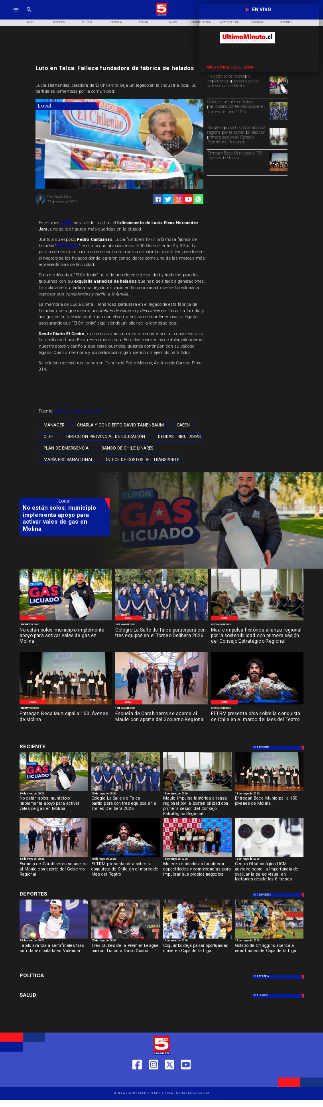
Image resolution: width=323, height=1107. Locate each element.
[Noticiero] (59, 23)
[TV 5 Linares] (29, 15)
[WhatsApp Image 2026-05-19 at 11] (279, 119)
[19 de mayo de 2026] (66, 624)
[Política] (87, 23)
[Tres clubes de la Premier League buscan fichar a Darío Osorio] (125, 952)
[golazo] (269, 938)
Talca (67, 222)
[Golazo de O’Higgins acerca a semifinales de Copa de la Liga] (269, 952)
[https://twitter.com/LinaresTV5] (169, 1080)
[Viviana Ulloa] (40, 204)
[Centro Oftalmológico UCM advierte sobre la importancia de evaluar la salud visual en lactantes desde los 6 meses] (269, 871)
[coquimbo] (197, 938)
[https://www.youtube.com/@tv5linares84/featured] (188, 199)
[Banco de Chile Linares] (127, 448)
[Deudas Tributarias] (179, 436)
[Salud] (172, 23)
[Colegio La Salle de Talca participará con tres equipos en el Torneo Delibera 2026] (237, 110)
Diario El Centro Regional (78, 411)
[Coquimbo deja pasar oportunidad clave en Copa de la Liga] (197, 952)
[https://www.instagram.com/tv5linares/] (178, 199)
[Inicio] (30, 23)
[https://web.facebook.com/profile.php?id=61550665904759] (137, 1080)
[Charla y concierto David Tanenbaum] (120, 425)
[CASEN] (183, 425)
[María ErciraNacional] (68, 460)
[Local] (67, 106)
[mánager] (54, 425)
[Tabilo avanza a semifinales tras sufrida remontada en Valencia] (54, 952)
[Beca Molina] (279, 170)
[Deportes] (65, 746)
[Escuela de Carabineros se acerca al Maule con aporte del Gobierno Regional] (161, 720)
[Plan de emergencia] (66, 448)
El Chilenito (68, 245)
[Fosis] (197, 856)
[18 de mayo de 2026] (257, 624)
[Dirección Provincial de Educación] (105, 436)
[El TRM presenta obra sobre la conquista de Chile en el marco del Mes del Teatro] (257, 720)
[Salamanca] (161, 704)
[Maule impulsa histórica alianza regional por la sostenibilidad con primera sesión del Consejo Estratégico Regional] (237, 136)
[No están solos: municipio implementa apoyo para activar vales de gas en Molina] (237, 85)
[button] (54, 425)
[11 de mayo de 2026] (197, 941)
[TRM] (257, 704)
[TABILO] (54, 938)
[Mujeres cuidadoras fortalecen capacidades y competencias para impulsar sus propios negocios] (197, 871)
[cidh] (48, 436)
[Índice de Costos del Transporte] (142, 460)
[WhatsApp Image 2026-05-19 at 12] (279, 93)
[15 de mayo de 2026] (54, 941)
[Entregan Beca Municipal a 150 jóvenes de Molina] (237, 161)
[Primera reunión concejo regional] (257, 620)
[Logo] (161, 15)
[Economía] (115, 23)
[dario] (125, 938)
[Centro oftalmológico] (269, 856)
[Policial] (144, 23)
